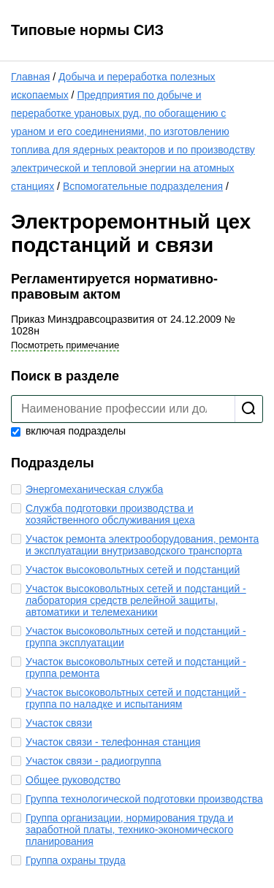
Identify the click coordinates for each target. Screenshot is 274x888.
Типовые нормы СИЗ (87, 30)
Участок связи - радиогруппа (93, 761)
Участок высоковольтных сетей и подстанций (133, 569)
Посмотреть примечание (65, 345)
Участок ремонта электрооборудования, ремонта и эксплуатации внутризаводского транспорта (142, 544)
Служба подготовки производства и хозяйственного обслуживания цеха (110, 514)
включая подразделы (68, 431)
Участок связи (59, 723)
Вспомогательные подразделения (143, 186)
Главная (30, 77)
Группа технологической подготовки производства (144, 799)
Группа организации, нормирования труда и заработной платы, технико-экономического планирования (129, 829)
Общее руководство (73, 780)
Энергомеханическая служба (94, 489)
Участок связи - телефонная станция (113, 742)
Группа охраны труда (76, 860)
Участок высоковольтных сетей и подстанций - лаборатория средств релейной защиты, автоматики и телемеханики (136, 600)
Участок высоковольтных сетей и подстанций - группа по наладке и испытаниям (136, 698)
